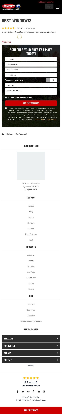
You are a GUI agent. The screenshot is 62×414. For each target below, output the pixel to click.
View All (31, 365)
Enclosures (31, 277)
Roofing (31, 266)
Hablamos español (45, 2)
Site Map (37, 397)
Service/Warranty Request (31, 321)
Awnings (31, 272)
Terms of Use (39, 119)
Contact (31, 304)
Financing (31, 315)
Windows (31, 255)
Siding (31, 283)
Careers (31, 228)
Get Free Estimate (31, 103)
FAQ (31, 240)
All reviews (6, 42)
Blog (31, 211)
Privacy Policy (51, 119)
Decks (31, 289)
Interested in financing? (21, 97)
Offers (31, 217)
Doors (31, 260)
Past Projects (31, 234)
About (31, 206)
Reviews (31, 223)
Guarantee (31, 310)
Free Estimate (31, 410)
